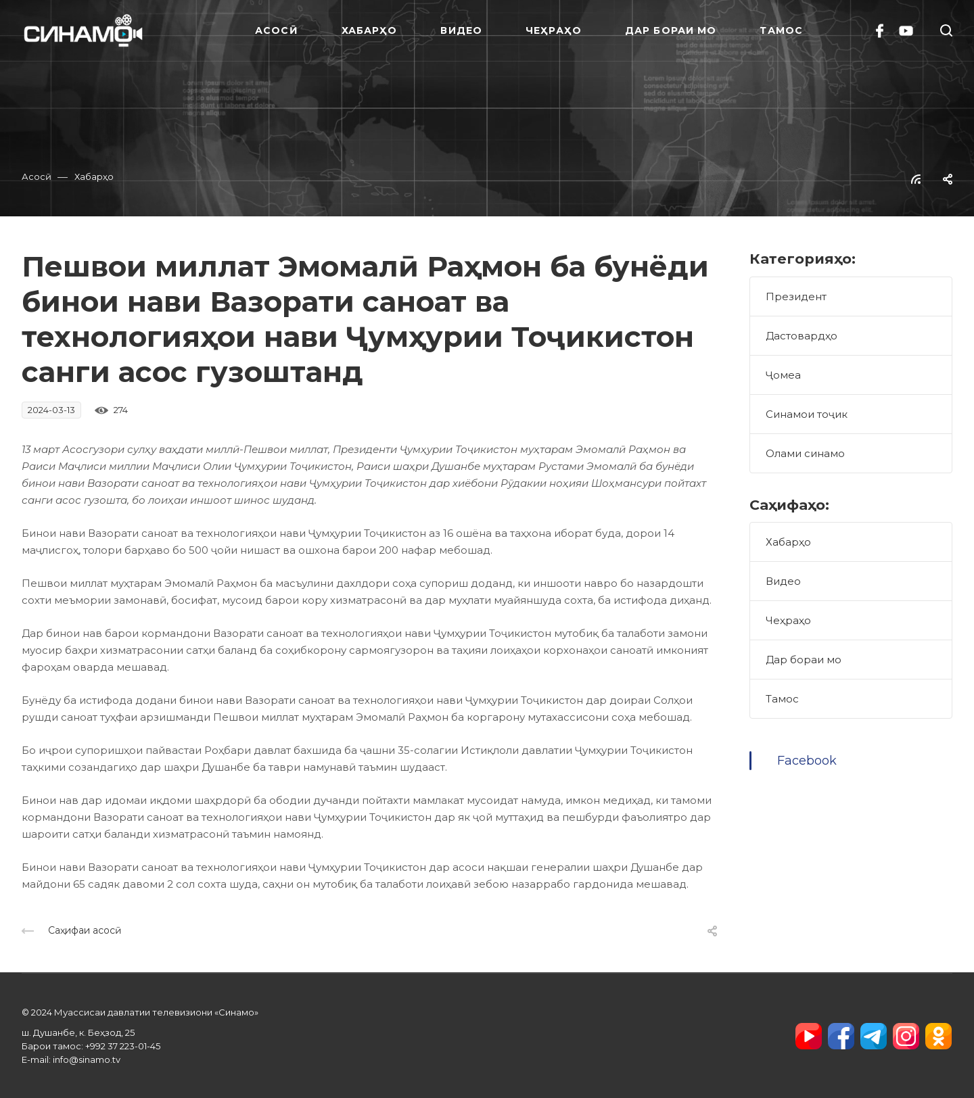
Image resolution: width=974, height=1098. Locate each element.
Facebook (807, 760)
